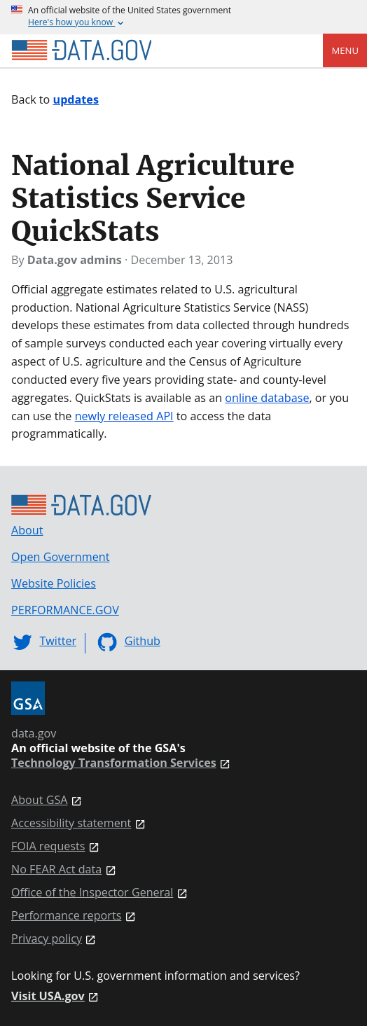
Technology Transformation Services (113, 763)
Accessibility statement (71, 823)
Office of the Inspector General (92, 892)
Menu (345, 50)
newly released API (124, 416)
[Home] (81, 50)
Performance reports (66, 915)
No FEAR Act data (56, 869)
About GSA (39, 800)
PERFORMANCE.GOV (65, 610)
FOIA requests (48, 846)
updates (76, 99)
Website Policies (53, 583)
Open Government (60, 556)
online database (267, 397)
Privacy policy (46, 938)
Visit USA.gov (48, 996)
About (27, 530)
